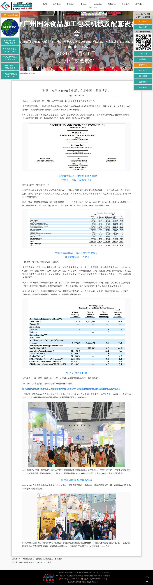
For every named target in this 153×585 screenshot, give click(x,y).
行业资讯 (143, 76)
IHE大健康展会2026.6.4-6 (10, 50)
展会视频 (143, 87)
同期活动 (112, 4)
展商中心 (70, 4)
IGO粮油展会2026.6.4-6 (10, 66)
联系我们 (105, 573)
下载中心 (143, 54)
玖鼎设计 (106, 576)
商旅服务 (98, 4)
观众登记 (143, 27)
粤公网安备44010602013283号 (94, 579)
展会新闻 (32, 73)
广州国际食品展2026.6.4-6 (10, 75)
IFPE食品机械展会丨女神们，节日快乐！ (36, 562)
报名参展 (143, 21)
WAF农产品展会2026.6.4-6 (10, 58)
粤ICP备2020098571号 (69, 579)
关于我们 (139, 4)
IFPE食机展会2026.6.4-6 (10, 41)
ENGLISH (93, 7)
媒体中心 (125, 4)
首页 (45, 4)
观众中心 (84, 4)
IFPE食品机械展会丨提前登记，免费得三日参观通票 (40, 559)
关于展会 (57, 4)
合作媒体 (143, 82)
